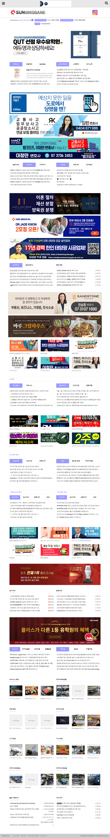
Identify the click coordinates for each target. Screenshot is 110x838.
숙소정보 (29, 461)
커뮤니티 (76, 165)
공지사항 (59, 798)
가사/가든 (76, 385)
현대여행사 (29, 265)
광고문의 (43, 836)
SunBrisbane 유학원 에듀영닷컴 (21, 20)
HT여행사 (16, 265)
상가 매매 (59, 739)
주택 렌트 (12, 709)
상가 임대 (12, 739)
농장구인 (12, 591)
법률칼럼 (48, 649)
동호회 (62, 165)
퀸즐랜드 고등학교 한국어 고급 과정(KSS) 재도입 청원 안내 (30, 84)
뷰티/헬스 (16, 385)
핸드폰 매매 (76, 461)
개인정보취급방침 (33, 836)
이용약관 (23, 836)
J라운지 (14, 649)
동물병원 (89, 649)
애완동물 (89, 385)
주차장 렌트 (89, 461)
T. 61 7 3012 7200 (53, 20)
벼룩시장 (42, 461)
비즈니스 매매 (14, 679)
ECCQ (76, 649)
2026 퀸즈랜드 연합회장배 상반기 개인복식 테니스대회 (29, 81)
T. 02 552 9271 (46, 24)
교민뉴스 (16, 64)
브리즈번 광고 (14, 455)
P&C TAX (59, 265)
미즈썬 (12, 379)
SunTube (42, 64)
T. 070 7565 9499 (79, 20)
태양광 (62, 649)
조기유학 (89, 64)
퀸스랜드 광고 (62, 492)
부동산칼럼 (26, 649)
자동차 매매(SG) (14, 768)
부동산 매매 (60, 709)
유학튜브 (76, 64)
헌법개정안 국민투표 (33, 70)
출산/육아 (62, 385)
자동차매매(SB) (61, 679)
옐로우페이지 (13, 798)
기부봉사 (42, 165)
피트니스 (29, 385)
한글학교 (29, 64)
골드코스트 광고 (16, 492)
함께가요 (59, 591)
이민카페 (37, 649)
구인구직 (16, 461)
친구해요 (89, 165)
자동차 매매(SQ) (61, 768)
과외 (62, 461)
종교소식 (29, 165)
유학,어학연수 (62, 64)
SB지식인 (16, 165)
